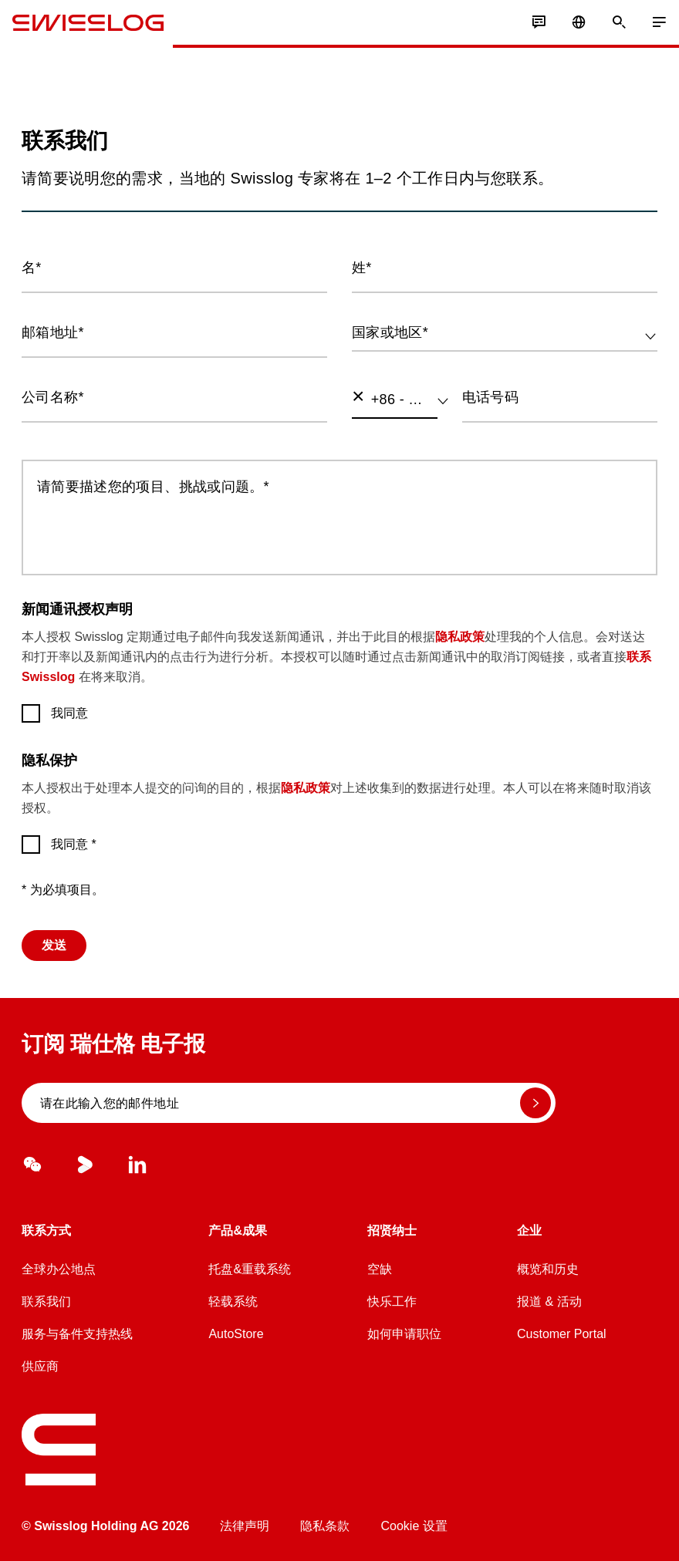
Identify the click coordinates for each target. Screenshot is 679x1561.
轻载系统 (233, 1301)
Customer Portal (561, 1333)
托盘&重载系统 (249, 1269)
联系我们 (46, 1301)
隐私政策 (460, 636)
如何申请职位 (404, 1333)
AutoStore (235, 1333)
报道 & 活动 (549, 1301)
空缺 (379, 1269)
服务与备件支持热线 (77, 1333)
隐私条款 (325, 1525)
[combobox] (504, 333)
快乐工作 (392, 1301)
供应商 (40, 1366)
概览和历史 (548, 1269)
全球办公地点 (59, 1269)
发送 (54, 945)
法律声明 (244, 1525)
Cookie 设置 (413, 1525)
